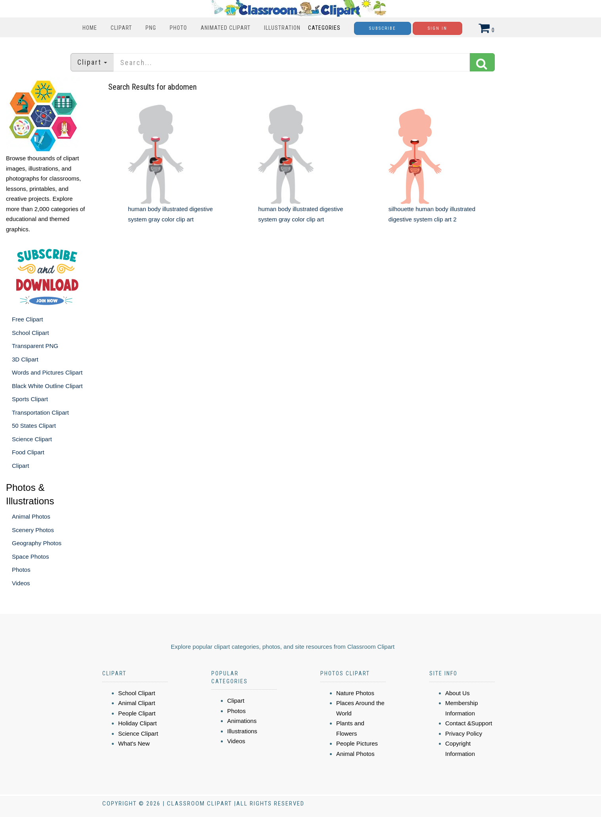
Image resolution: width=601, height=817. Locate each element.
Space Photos (30, 556)
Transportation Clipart (40, 412)
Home (89, 28)
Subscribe (382, 28)
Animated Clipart (226, 28)
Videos (21, 583)
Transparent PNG (35, 345)
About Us (457, 693)
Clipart (121, 28)
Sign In (437, 28)
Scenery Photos (33, 530)
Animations (241, 720)
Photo (178, 28)
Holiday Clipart (137, 723)
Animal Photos (31, 516)
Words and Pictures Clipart (47, 372)
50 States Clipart (34, 425)
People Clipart (136, 713)
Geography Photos (36, 543)
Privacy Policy (463, 733)
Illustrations (242, 731)
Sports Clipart (30, 399)
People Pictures (357, 743)
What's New (134, 743)
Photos (21, 569)
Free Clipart (27, 319)
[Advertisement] (301, 299)
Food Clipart (28, 452)
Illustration (282, 28)
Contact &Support (468, 723)
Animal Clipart (136, 703)
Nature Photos (355, 693)
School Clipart (30, 332)
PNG (150, 28)
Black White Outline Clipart (47, 386)
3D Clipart (25, 359)
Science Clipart (32, 439)
